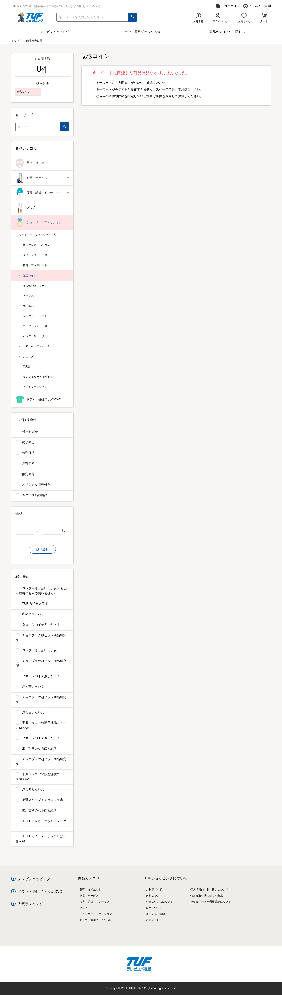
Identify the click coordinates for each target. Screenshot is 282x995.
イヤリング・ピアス (35, 255)
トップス (28, 295)
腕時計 (27, 366)
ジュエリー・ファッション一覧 (38, 234)
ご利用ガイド (228, 6)
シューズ (28, 356)
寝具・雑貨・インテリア (42, 193)
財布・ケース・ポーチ (36, 346)
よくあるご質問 (257, 6)
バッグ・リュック (34, 336)
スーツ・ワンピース (35, 326)
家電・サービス (42, 178)
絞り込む (42, 549)
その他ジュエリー (34, 285)
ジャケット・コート (35, 315)
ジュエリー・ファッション (42, 223)
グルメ (42, 208)
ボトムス (28, 305)
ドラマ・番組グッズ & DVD (40, 891)
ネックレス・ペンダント (38, 245)
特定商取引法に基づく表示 (206, 895)
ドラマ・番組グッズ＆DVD (141, 32)
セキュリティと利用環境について (210, 901)
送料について (154, 895)
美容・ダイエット (42, 163)
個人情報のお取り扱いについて (209, 889)
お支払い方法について (159, 901)
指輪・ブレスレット (35, 265)
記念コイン (29, 275)
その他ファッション (35, 386)
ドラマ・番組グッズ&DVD (42, 399)
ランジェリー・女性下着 (38, 376)
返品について (154, 907)
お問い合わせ (154, 920)
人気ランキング (30, 904)
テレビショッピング (54, 32)
